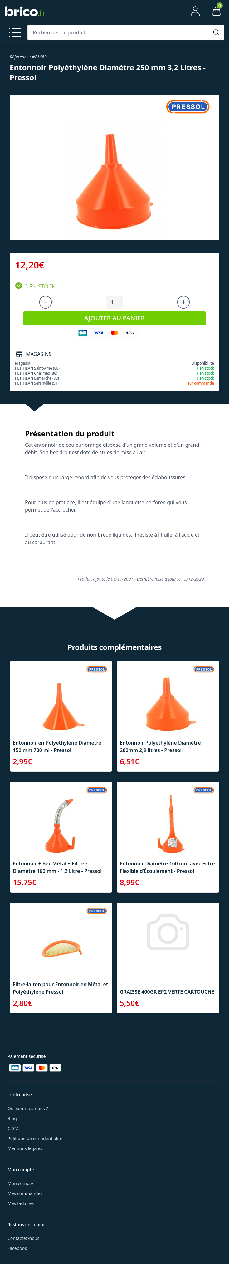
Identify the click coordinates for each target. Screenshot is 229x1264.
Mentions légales (24, 1148)
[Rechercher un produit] (119, 32)
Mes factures (20, 1203)
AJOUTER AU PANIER (114, 318)
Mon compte (20, 1183)
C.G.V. (13, 1128)
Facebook (17, 1248)
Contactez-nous (23, 1238)
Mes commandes (24, 1193)
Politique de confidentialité (34, 1138)
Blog (12, 1118)
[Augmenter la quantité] (183, 302)
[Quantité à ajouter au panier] (114, 302)
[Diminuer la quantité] (45, 302)
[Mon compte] (195, 11)
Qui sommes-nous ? (27, 1108)
